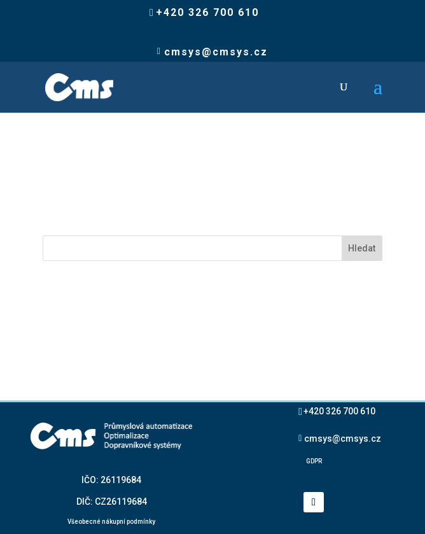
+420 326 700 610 (339, 411)
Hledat (361, 248)
